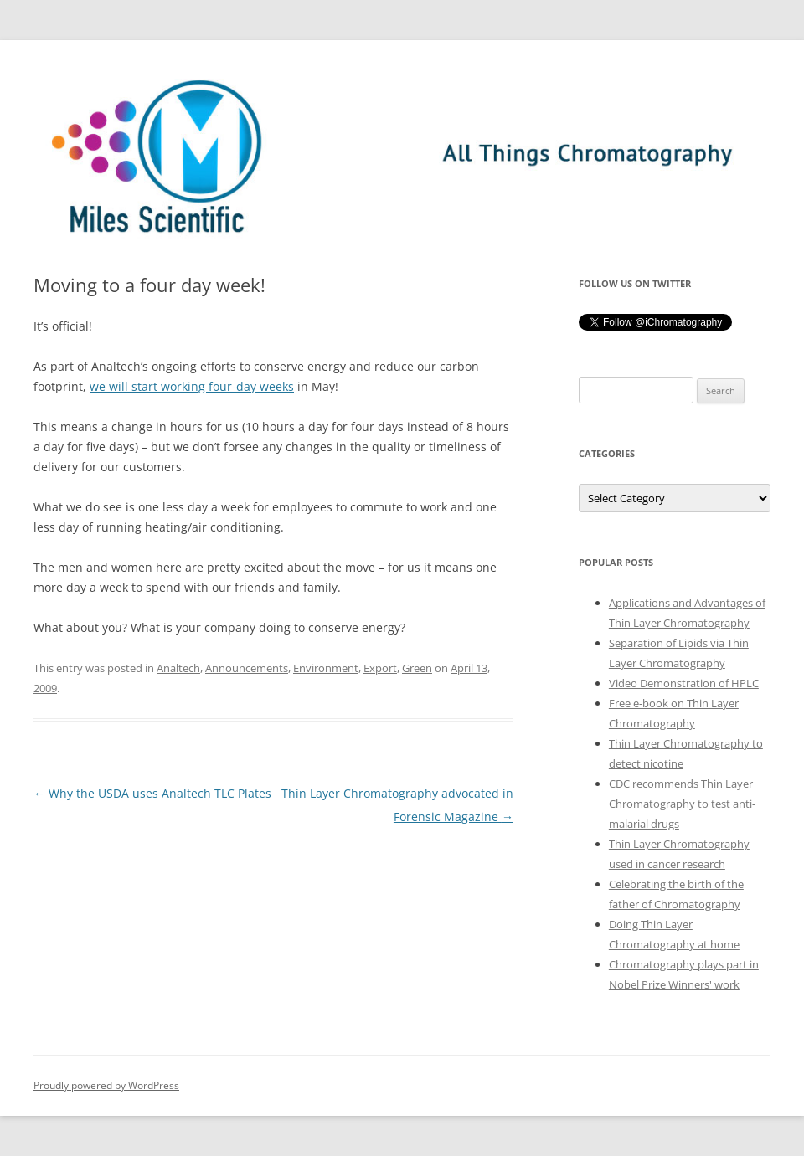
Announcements (246, 668)
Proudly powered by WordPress (106, 1085)
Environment (325, 668)
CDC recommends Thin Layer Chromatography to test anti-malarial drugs (682, 803)
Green (417, 668)
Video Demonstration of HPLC (684, 683)
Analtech (178, 668)
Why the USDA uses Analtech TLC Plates (152, 793)
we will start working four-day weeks (192, 386)
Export (380, 668)
